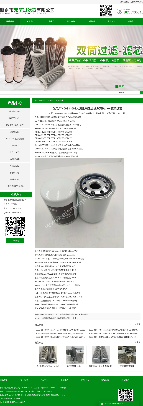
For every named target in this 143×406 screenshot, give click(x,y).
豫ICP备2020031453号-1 (55, 395)
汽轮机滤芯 (15, 132)
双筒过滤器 (15, 159)
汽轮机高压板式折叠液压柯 (100, 366)
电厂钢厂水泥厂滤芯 (14, 125)
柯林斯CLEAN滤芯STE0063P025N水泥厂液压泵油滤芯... (114, 337)
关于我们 (30, 21)
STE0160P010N (74, 366)
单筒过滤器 (15, 166)
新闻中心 (71, 21)
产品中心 (50, 21)
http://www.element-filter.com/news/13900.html (74, 113)
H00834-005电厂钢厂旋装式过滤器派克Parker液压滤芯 (64, 314)
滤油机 (15, 145)
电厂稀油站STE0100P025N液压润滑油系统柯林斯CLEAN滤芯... (61, 337)
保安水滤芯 (15, 173)
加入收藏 (131, 2)
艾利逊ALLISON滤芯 (15, 186)
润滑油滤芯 (15, 179)
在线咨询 (15, 241)
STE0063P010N (127, 366)
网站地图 (63, 388)
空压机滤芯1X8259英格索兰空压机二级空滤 (59, 318)
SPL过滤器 (15, 152)
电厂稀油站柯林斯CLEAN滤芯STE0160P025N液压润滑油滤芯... (114, 334)
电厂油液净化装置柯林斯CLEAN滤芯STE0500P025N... (61, 330)
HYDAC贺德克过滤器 (15, 139)
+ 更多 (137, 324)
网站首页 (10, 21)
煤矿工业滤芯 (15, 118)
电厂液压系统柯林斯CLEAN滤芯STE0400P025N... (114, 330)
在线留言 (111, 21)
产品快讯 (91, 21)
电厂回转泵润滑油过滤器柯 (47, 366)
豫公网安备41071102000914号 (13, 402)
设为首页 (123, 2)
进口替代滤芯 (15, 111)
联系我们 (139, 2)
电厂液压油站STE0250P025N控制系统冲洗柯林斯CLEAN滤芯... (61, 334)
